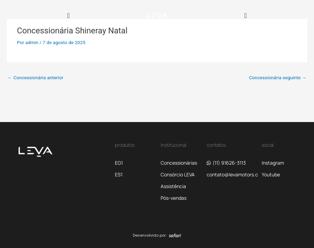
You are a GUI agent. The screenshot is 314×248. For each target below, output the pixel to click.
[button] (235, 174)
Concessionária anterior (35, 77)
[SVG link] (175, 235)
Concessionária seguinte (277, 77)
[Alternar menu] (68, 15)
